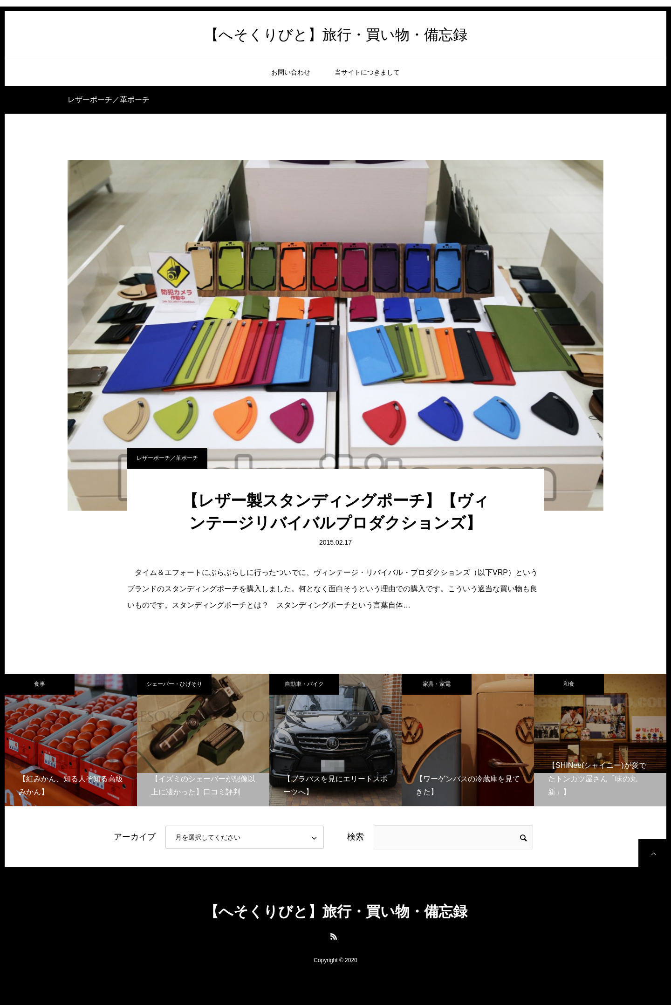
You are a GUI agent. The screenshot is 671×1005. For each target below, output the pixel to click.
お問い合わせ (290, 72)
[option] (71, 740)
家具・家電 (437, 684)
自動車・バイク (304, 684)
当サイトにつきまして (367, 72)
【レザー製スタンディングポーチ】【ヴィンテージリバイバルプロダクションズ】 (335, 512)
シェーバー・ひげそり (174, 684)
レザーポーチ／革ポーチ (167, 458)
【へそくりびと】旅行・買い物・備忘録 (335, 35)
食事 (39, 684)
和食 (569, 684)
